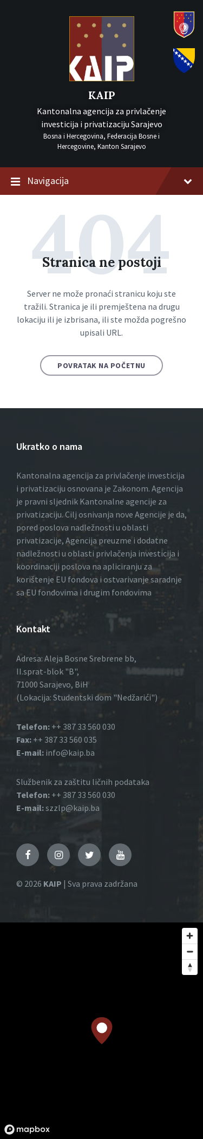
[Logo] (101, 78)
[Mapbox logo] (27, 1129)
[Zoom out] (190, 951)
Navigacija (101, 181)
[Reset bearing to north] (190, 967)
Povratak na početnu (101, 365)
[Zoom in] (190, 936)
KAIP (101, 95)
